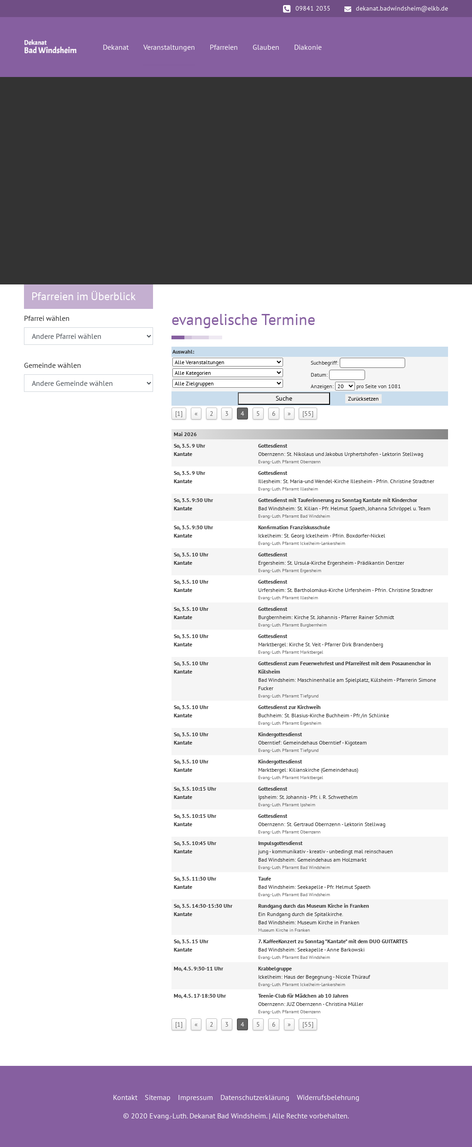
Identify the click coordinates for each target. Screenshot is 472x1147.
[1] (179, 413)
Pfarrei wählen (47, 318)
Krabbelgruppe (275, 968)
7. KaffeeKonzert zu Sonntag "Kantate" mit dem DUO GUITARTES (332, 941)
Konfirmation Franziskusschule (294, 527)
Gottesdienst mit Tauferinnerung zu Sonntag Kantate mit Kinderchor (337, 500)
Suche (284, 398)
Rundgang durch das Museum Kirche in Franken (313, 905)
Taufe (264, 878)
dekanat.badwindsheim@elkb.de (396, 8)
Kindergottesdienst (280, 734)
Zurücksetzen (363, 398)
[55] (307, 413)
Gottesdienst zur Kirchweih (289, 707)
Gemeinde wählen (52, 365)
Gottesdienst (272, 445)
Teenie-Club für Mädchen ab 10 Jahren (303, 995)
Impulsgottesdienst (280, 843)
